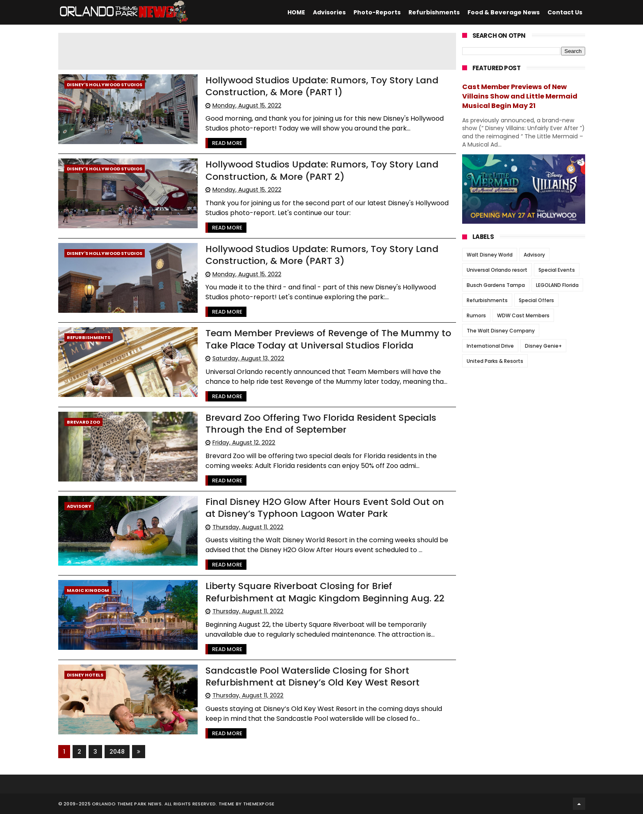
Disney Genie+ (543, 345)
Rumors (476, 315)
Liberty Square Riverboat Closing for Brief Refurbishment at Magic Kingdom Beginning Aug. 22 (325, 592)
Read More (227, 143)
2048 (117, 752)
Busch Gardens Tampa (496, 285)
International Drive (490, 345)
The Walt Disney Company (501, 330)
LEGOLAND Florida (557, 285)
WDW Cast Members (523, 315)
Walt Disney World (490, 254)
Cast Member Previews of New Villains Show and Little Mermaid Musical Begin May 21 (519, 96)
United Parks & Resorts (495, 361)
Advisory (79, 506)
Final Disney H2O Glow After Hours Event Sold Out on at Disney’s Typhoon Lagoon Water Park (325, 507)
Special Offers (536, 300)
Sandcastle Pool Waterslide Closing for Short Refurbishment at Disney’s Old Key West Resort (313, 676)
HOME (296, 12)
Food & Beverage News (503, 12)
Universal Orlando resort (497, 269)
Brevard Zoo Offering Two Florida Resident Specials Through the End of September (321, 423)
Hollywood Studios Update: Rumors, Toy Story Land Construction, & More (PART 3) (322, 255)
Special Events (556, 269)
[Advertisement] (257, 51)
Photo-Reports (377, 12)
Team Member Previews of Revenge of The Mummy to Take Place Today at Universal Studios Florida (328, 339)
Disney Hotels (85, 675)
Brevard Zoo (83, 422)
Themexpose (259, 803)
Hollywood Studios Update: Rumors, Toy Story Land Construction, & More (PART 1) (322, 86)
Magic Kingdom (88, 590)
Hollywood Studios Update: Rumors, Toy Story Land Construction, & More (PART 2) (322, 170)
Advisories (329, 12)
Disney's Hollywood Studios (104, 84)
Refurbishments (434, 12)
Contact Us (564, 12)
